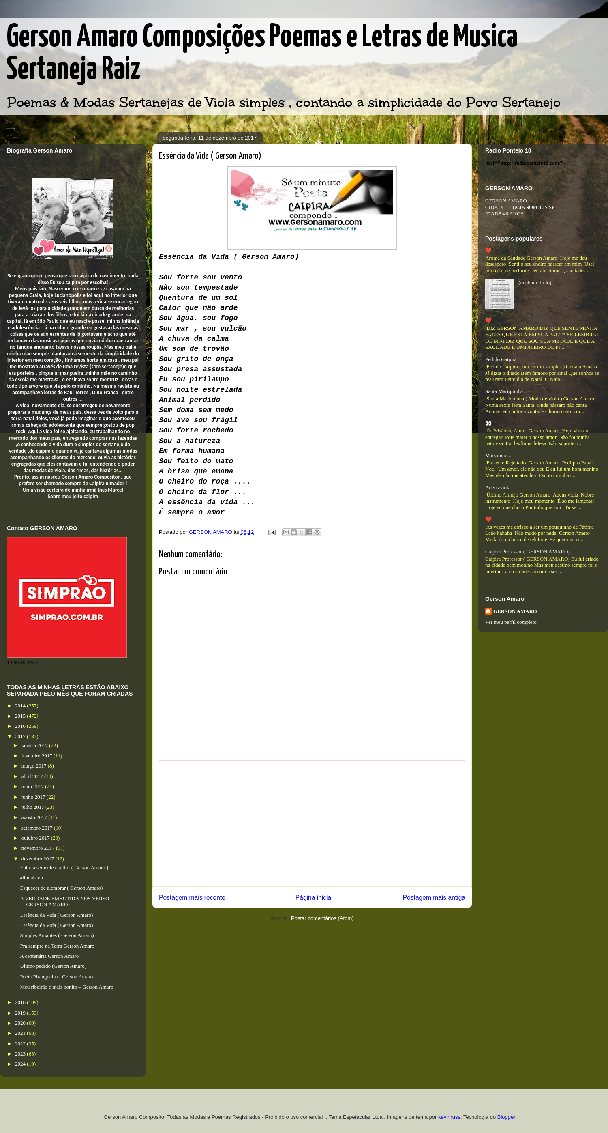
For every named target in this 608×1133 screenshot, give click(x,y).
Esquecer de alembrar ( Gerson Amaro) (61, 888)
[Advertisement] (312, 823)
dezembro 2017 (38, 859)
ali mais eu (31, 878)
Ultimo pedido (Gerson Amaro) (53, 966)
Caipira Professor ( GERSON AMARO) (527, 551)
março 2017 (34, 766)
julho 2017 (33, 807)
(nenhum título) (534, 282)
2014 (21, 706)
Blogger (506, 1117)
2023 (21, 1054)
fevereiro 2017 (37, 755)
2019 (21, 1013)
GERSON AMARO (515, 611)
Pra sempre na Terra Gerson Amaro (57, 946)
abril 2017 (32, 776)
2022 (21, 1044)
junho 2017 (34, 797)
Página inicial (314, 897)
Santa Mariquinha (504, 391)
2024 (21, 1064)
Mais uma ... (498, 455)
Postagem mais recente (192, 897)
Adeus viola (497, 487)
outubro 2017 (36, 838)
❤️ (488, 321)
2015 (21, 716)
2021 (21, 1033)
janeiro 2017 (35, 745)
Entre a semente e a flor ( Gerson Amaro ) (64, 867)
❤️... (490, 250)
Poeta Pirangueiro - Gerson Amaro (56, 977)
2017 (21, 736)
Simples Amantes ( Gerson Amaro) (57, 935)
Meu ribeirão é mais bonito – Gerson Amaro (66, 987)
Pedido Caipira (501, 359)
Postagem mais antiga (434, 897)
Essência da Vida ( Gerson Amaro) (56, 915)
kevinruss (449, 1117)
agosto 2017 (34, 817)
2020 (21, 1023)
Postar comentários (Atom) (322, 918)
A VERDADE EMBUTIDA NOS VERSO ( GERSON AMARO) (66, 901)
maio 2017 (33, 786)
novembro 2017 (38, 848)
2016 (21, 726)
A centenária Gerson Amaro (49, 956)
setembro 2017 (37, 828)
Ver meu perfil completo (511, 622)
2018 (21, 1002)
